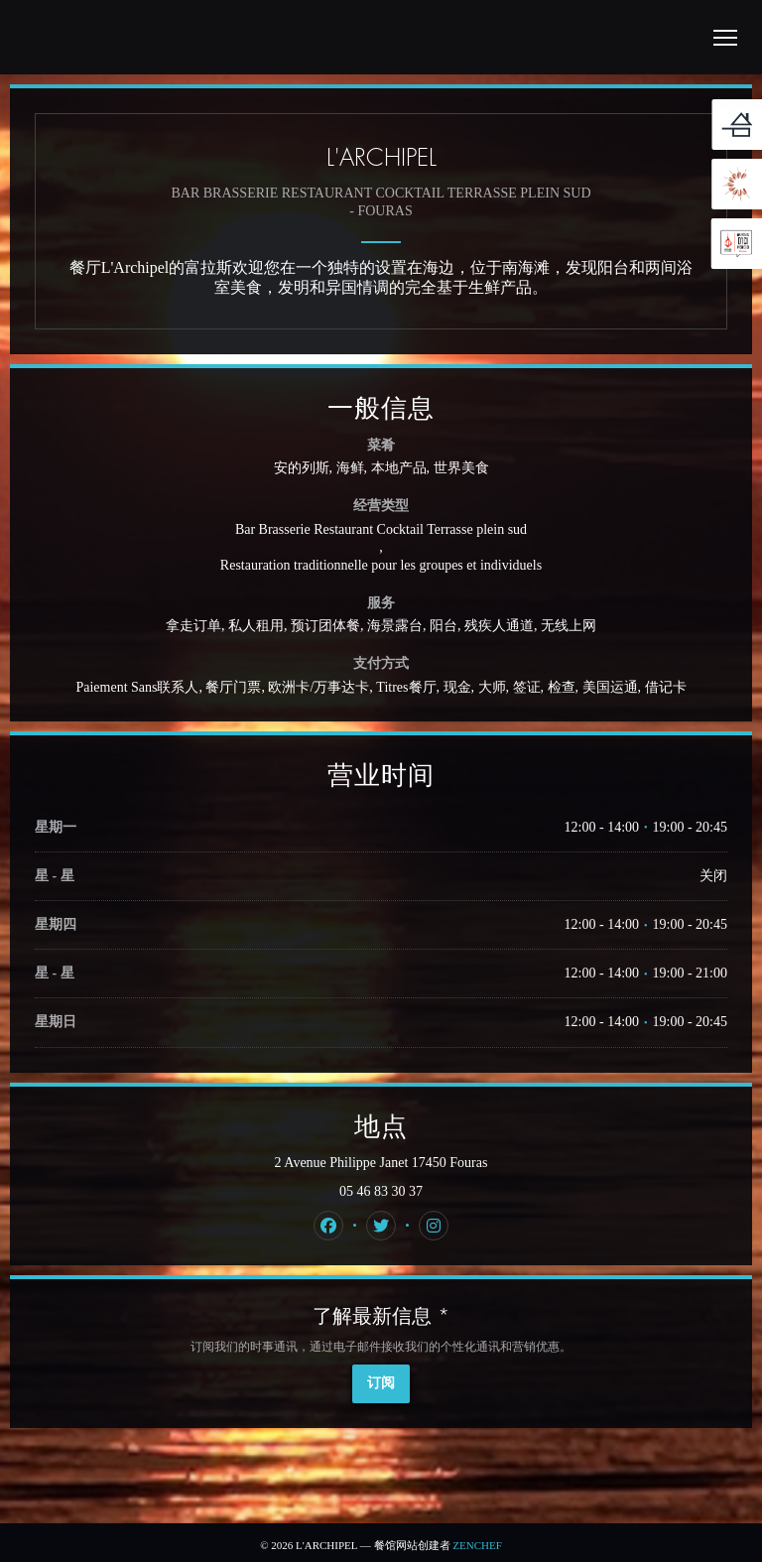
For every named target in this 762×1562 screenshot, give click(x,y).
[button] (725, 38)
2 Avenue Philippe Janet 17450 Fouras (438, 1162)
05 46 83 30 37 (381, 1191)
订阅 (381, 1382)
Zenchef (477, 1545)
